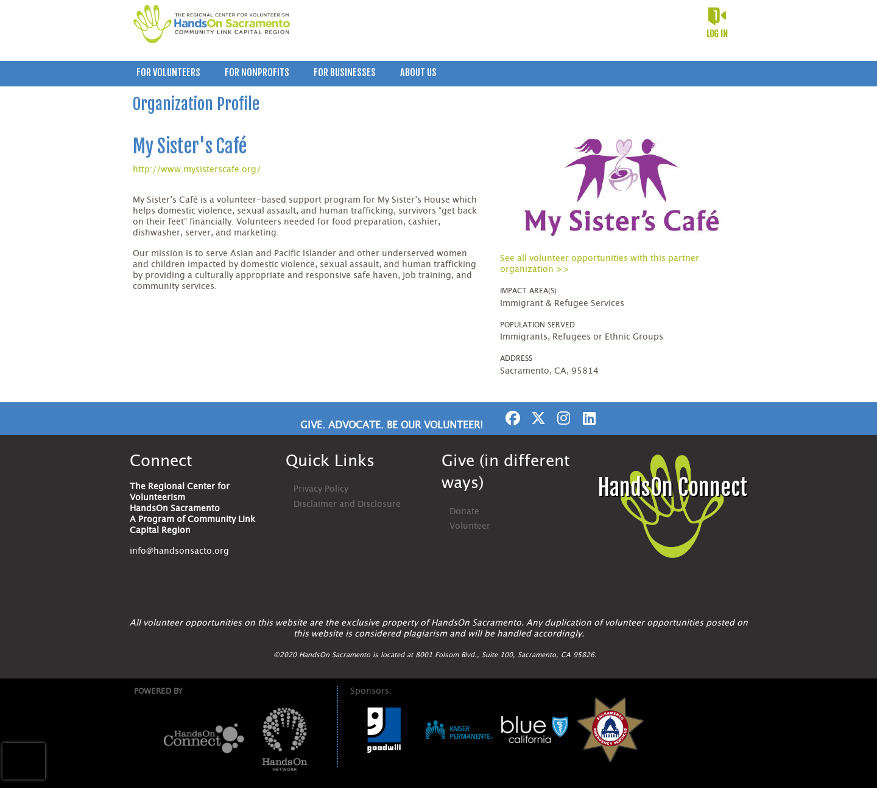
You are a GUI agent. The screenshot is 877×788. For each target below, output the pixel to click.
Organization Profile (196, 104)
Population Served (537, 325)
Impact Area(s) (528, 291)
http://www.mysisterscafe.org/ (197, 170)
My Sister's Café (190, 146)
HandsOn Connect (672, 487)
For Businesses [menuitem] (345, 72)
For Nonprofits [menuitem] (257, 72)
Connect (161, 461)
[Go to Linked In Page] (587, 418)
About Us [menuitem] (418, 72)
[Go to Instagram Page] (562, 418)
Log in (717, 34)
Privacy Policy (321, 489)
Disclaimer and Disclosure (347, 504)
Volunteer (469, 526)
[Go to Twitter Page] (536, 418)
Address (516, 358)
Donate (464, 511)
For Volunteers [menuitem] (168, 72)
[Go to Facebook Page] (511, 418)
